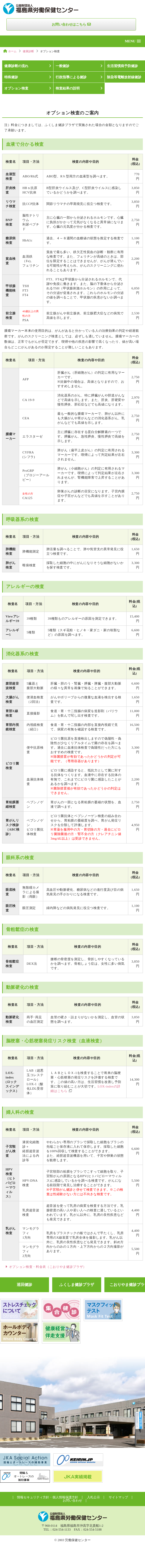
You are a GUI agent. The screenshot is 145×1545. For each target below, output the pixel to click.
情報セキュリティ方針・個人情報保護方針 (47, 1497)
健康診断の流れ (16, 66)
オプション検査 (16, 88)
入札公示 (93, 1497)
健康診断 (28, 51)
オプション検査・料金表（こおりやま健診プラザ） (47, 1267)
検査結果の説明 (68, 88)
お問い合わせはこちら (69, 24)
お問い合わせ (72, 1500)
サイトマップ (118, 1497)
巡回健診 (24, 1284)
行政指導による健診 (71, 77)
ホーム (12, 51)
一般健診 (62, 66)
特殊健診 (11, 77)
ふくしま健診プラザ (76, 1284)
